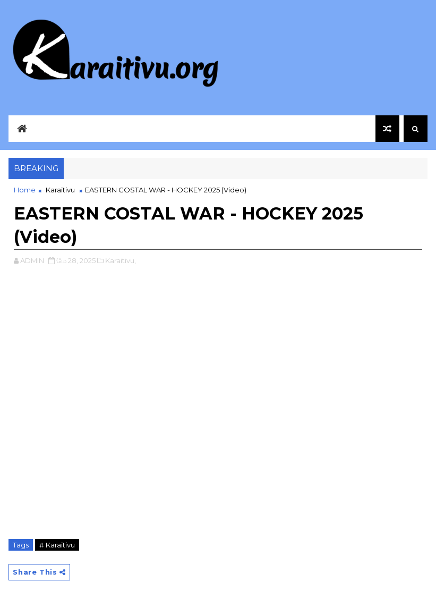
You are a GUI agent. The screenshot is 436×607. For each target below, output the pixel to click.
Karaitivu (60, 190)
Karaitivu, (120, 260)
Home (25, 190)
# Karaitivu (57, 545)
